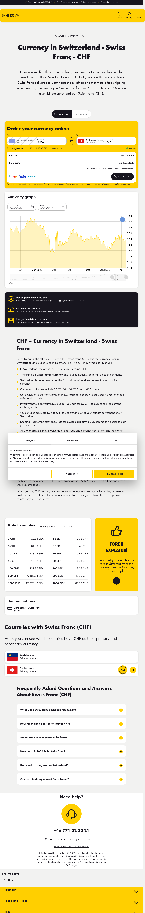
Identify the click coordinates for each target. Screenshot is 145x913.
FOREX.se (59, 35)
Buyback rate (82, 114)
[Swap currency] (71, 141)
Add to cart (122, 176)
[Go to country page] (133, 670)
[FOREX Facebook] (4, 880)
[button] (120, 15)
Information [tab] (72, 440)
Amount (40, 139)
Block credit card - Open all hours (71, 846)
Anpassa (72, 474)
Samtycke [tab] (30, 440)
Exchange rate (62, 114)
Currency (73, 35)
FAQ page (71, 865)
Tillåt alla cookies (114, 474)
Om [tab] (115, 440)
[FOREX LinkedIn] (12, 880)
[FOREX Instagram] (8, 880)
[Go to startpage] (10, 16)
